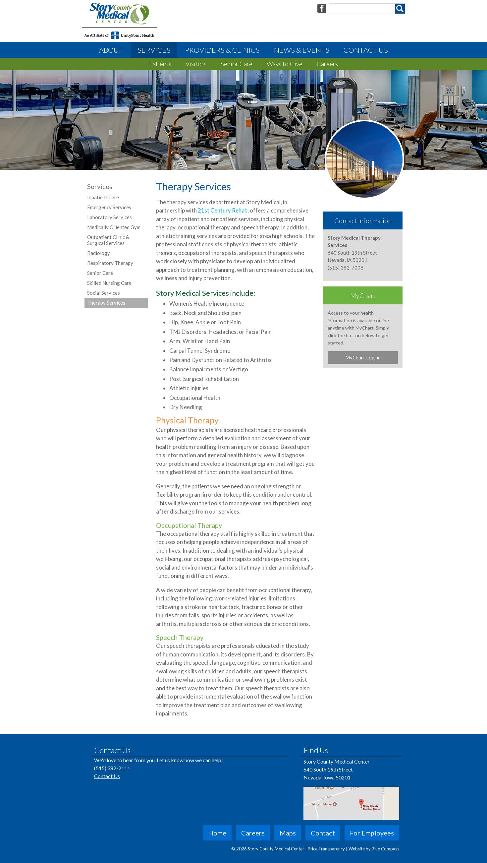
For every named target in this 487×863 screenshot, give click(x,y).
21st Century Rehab (222, 210)
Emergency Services (109, 207)
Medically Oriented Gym (113, 227)
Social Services (103, 293)
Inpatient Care (103, 197)
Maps (288, 833)
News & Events (301, 49)
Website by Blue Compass (374, 848)
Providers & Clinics (222, 49)
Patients (160, 64)
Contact (323, 833)
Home (217, 833)
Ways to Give (284, 64)
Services (154, 49)
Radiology (98, 253)
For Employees (372, 833)
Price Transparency (327, 848)
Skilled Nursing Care (109, 283)
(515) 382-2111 (112, 768)
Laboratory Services (109, 217)
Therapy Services (106, 303)
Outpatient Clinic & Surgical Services (108, 240)
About (111, 49)
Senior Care (236, 64)
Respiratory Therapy (110, 263)
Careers (327, 64)
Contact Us (366, 49)
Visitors (196, 64)
